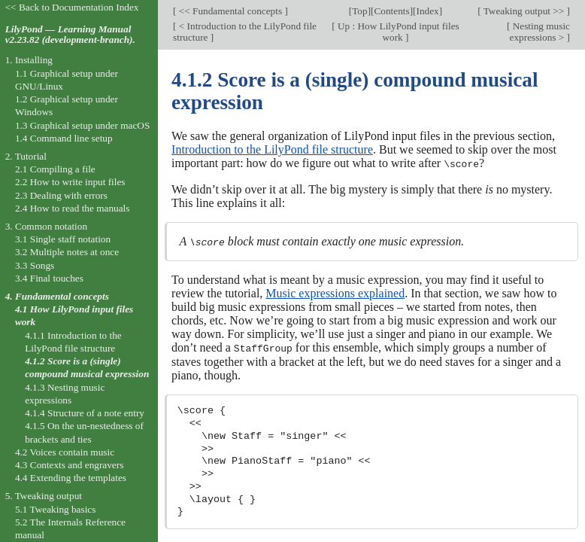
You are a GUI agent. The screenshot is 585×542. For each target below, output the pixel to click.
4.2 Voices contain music (64, 452)
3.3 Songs (34, 265)
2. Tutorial (26, 156)
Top (359, 11)
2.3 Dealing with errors (61, 195)
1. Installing (29, 59)
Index (427, 11)
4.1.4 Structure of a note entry (84, 413)
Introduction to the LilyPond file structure (272, 149)
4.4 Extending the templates (70, 477)
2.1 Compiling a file (55, 169)
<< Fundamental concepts (230, 11)
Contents (391, 11)
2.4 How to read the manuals (72, 208)
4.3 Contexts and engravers (69, 464)
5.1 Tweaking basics (55, 509)
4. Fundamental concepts (57, 296)
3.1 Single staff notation (63, 239)
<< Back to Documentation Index (72, 7)
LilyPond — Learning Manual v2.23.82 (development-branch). (70, 34)
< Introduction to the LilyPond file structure (245, 31)
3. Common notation (46, 226)
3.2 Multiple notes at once (67, 251)
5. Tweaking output (43, 495)
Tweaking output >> (524, 11)
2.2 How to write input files (70, 181)
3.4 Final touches (49, 278)
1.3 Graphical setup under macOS (82, 125)
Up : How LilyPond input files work (397, 31)
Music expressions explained (335, 292)
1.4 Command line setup (64, 138)
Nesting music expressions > (540, 31)
